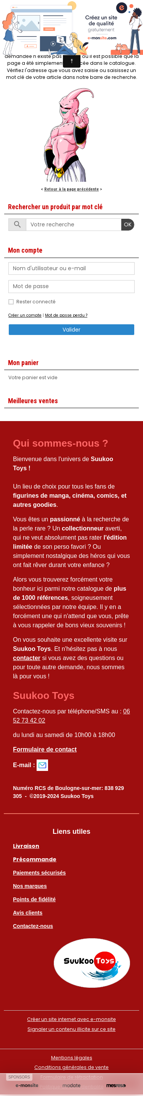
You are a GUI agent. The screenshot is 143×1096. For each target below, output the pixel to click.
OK (128, 224)
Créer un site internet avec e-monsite (71, 1019)
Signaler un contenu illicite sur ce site (71, 1029)
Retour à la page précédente (71, 189)
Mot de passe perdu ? (66, 315)
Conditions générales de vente (71, 1067)
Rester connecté (36, 301)
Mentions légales (71, 1057)
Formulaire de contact (45, 749)
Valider (71, 329)
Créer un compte (25, 315)
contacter (26, 658)
